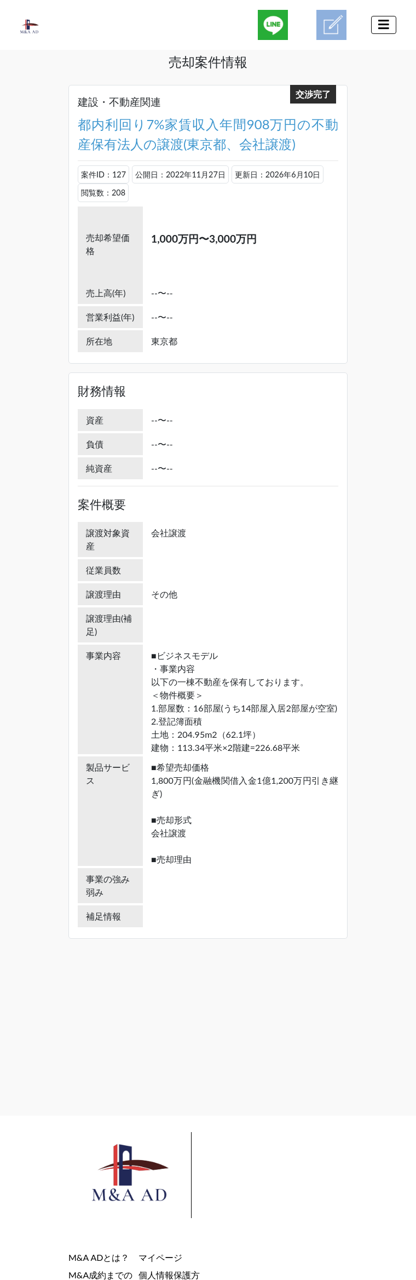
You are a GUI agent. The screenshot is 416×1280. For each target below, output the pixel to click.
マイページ (160, 1257)
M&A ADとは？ (98, 1257)
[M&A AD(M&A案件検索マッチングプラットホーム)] (39, 25)
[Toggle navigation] (383, 24)
